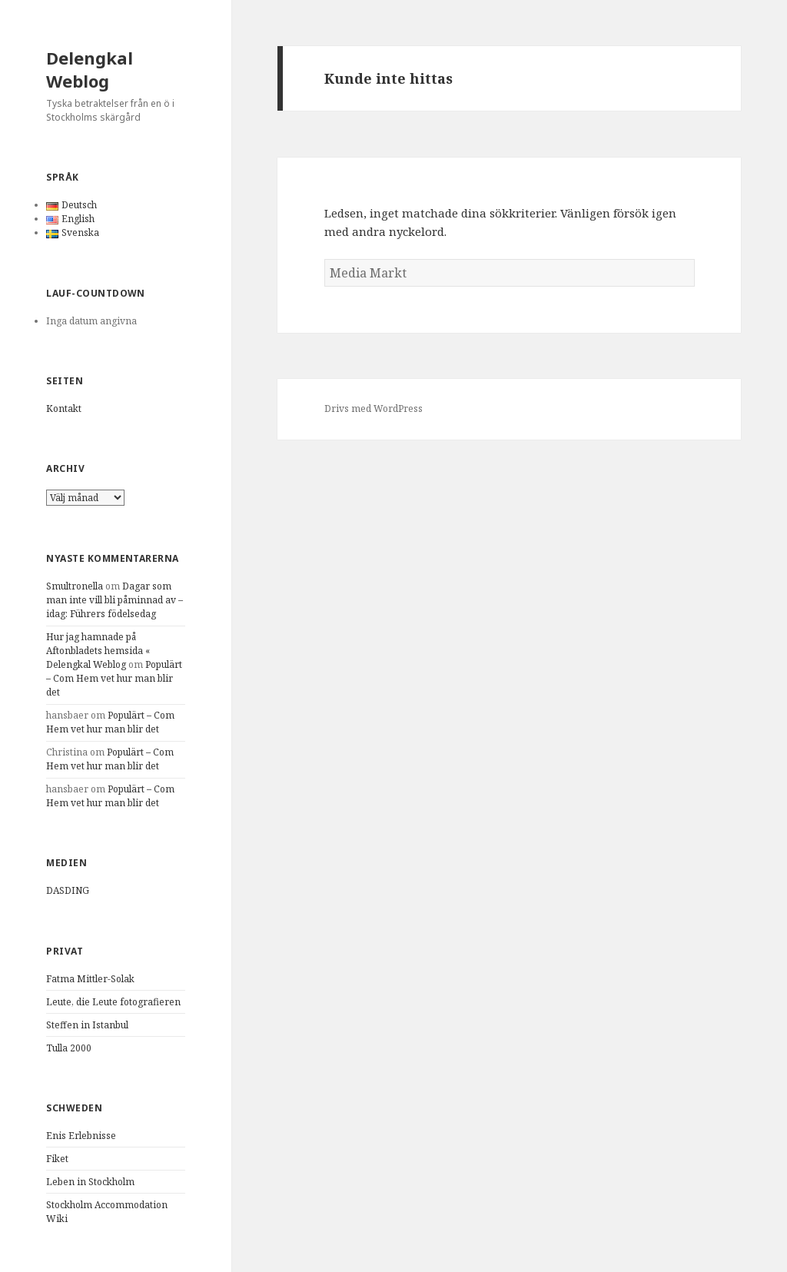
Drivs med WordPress (373, 408)
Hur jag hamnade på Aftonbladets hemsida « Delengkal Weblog (98, 650)
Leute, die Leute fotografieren (113, 1001)
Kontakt (63, 408)
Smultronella (74, 586)
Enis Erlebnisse (81, 1135)
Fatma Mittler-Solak (90, 978)
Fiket (57, 1158)
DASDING (67, 890)
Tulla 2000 (68, 1047)
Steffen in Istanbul (87, 1024)
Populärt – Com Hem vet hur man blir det (114, 678)
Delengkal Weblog (89, 69)
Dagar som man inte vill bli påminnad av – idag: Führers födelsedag (114, 600)
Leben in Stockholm (90, 1181)
